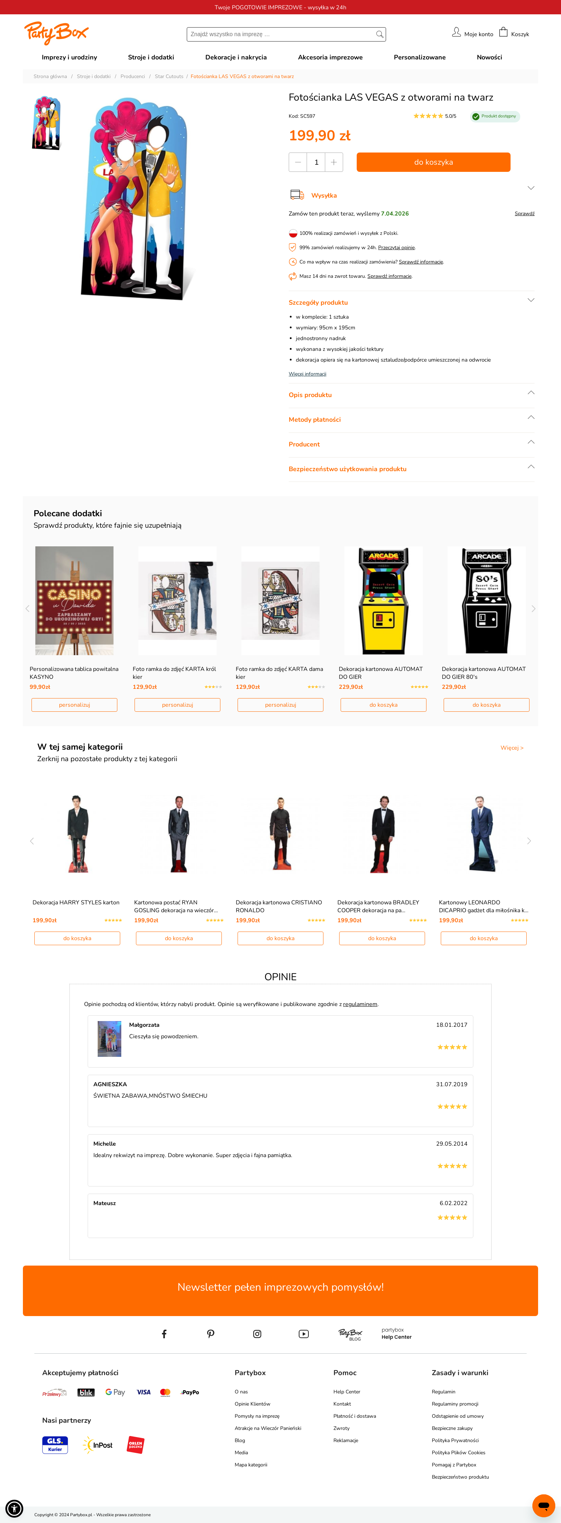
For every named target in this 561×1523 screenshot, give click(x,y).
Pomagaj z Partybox (454, 1464)
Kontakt (342, 1404)
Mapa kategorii (251, 1464)
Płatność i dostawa (354, 1416)
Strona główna (50, 76)
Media (241, 1452)
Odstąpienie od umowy (458, 1416)
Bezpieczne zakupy (452, 1428)
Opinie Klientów (252, 1404)
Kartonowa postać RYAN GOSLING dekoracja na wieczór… (176, 906)
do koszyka (433, 162)
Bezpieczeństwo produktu (460, 1477)
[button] (14, 1509)
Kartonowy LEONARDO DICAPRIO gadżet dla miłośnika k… (483, 906)
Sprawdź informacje (421, 261)
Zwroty (341, 1428)
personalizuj (74, 705)
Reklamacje (345, 1440)
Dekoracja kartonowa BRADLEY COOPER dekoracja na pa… (378, 906)
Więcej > (512, 748)
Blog (240, 1440)
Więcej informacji (307, 374)
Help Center (346, 1391)
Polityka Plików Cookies (459, 1452)
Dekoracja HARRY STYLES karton (76, 902)
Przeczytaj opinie (396, 247)
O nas (241, 1391)
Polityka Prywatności (455, 1440)
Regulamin (443, 1391)
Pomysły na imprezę (257, 1416)
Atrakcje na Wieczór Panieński (268, 1428)
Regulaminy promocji (455, 1404)
